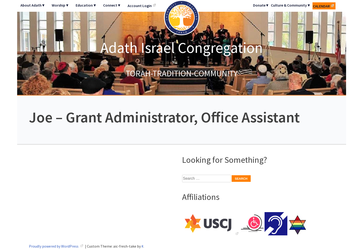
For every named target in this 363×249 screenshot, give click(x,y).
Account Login (140, 5)
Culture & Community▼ (291, 5)
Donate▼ (261, 5)
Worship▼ (60, 5)
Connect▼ (112, 5)
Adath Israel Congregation (181, 47)
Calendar (321, 6)
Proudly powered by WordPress (54, 246)
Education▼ (86, 5)
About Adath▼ (32, 5)
